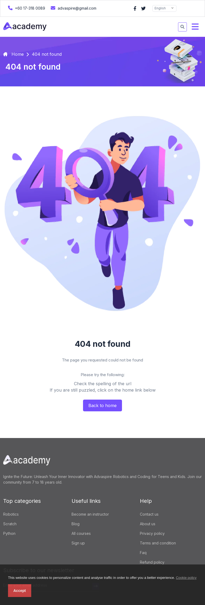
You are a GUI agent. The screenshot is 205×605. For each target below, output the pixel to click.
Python (9, 533)
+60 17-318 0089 (26, 7)
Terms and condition (158, 543)
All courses (81, 533)
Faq (143, 552)
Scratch (10, 524)
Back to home (102, 405)
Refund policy (152, 562)
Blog (76, 524)
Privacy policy (152, 533)
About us (147, 524)
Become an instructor (90, 514)
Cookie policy (186, 578)
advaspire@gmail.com (72, 7)
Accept (19, 590)
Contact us (149, 514)
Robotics (11, 514)
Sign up (78, 543)
